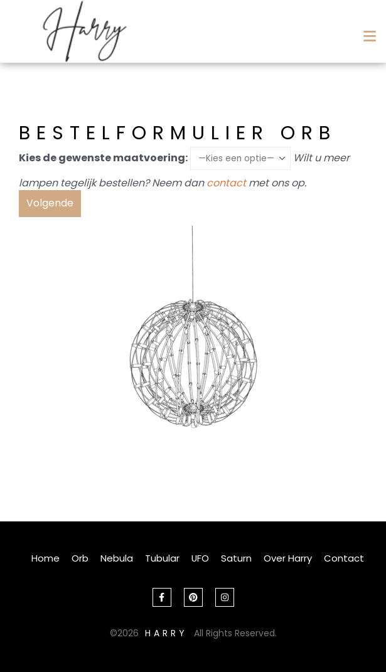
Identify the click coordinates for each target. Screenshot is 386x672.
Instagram (224, 597)
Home (45, 558)
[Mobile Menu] (367, 32)
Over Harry (288, 558)
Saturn (236, 558)
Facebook (162, 597)
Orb (80, 558)
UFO (200, 558)
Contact (344, 558)
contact (226, 183)
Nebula (116, 558)
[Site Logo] (84, 31)
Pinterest (193, 597)
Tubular (162, 558)
